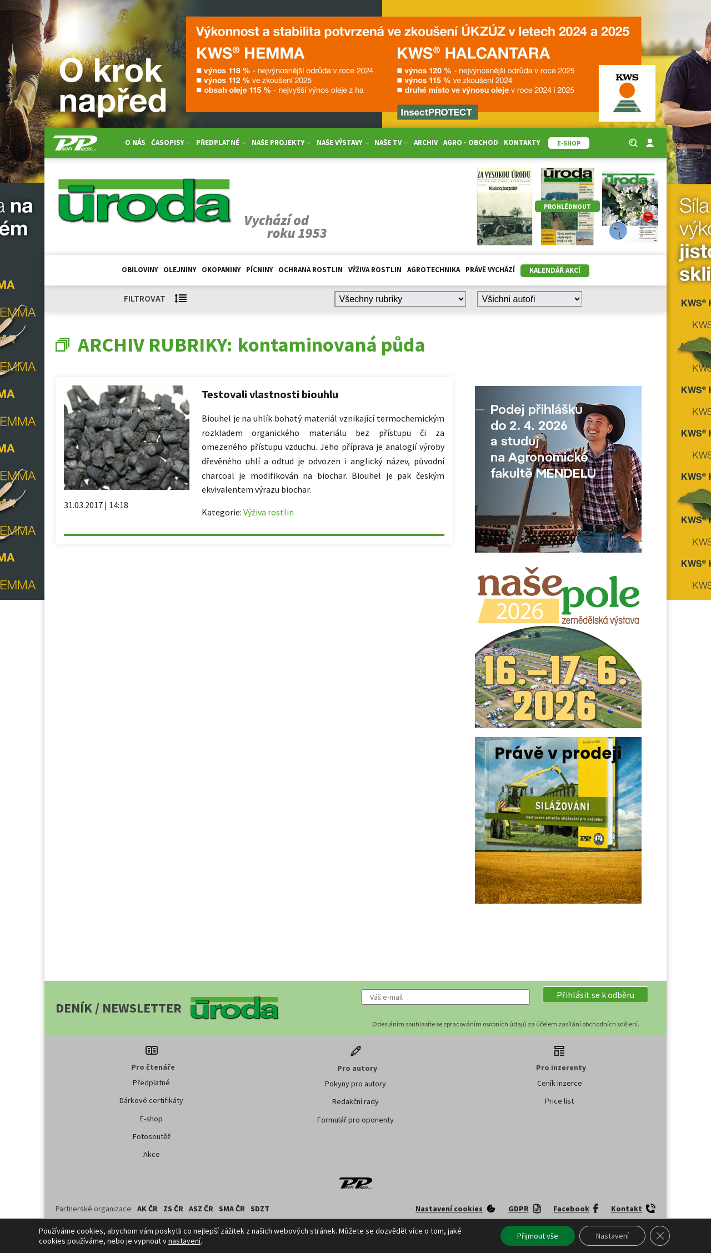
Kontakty (522, 142)
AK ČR (147, 1209)
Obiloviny (140, 269)
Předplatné (221, 142)
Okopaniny (221, 269)
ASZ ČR (201, 1209)
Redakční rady (355, 1101)
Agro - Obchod (470, 142)
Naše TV (391, 142)
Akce (151, 1154)
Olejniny (179, 269)
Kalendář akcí (554, 270)
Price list (559, 1101)
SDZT (260, 1209)
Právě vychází (490, 269)
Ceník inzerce (559, 1083)
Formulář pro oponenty (355, 1120)
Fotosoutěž (152, 1136)
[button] (595, 994)
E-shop (151, 1119)
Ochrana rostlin (310, 269)
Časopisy (171, 142)
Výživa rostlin (375, 269)
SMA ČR (232, 1209)
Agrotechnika (433, 269)
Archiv (426, 142)
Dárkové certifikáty (151, 1100)
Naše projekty (281, 142)
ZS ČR (173, 1209)
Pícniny (259, 269)
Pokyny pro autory (355, 1084)
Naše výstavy (343, 142)
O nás (135, 142)
